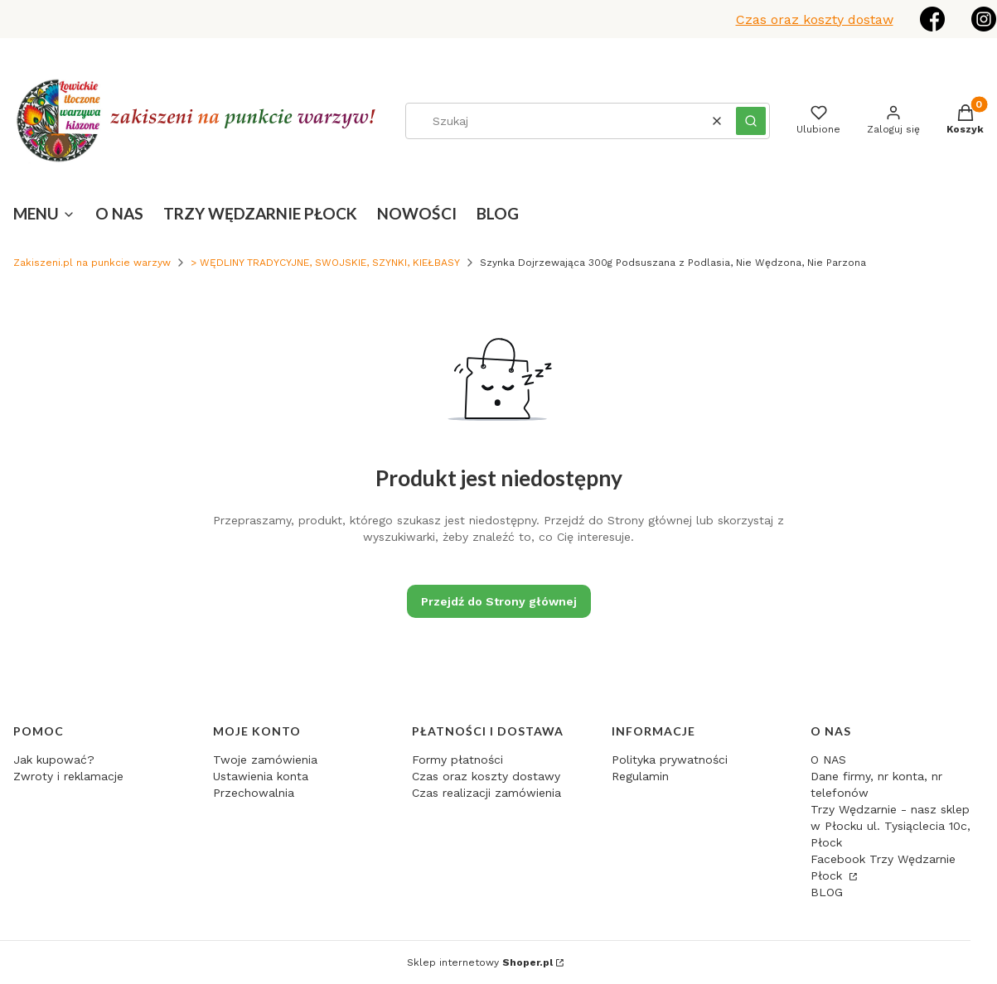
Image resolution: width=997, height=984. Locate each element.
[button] (751, 121)
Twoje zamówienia (265, 759)
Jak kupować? (53, 759)
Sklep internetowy (480, 962)
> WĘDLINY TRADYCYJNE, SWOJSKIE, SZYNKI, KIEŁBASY (325, 262)
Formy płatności (457, 759)
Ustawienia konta (260, 776)
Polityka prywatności (670, 759)
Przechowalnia (253, 792)
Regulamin (640, 776)
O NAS (828, 759)
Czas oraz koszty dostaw (814, 19)
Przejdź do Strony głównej (499, 601)
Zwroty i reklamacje (68, 776)
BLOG (827, 892)
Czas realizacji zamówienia (486, 792)
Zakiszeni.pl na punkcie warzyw (92, 262)
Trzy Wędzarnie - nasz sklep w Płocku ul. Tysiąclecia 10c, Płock (890, 826)
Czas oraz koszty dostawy (486, 776)
